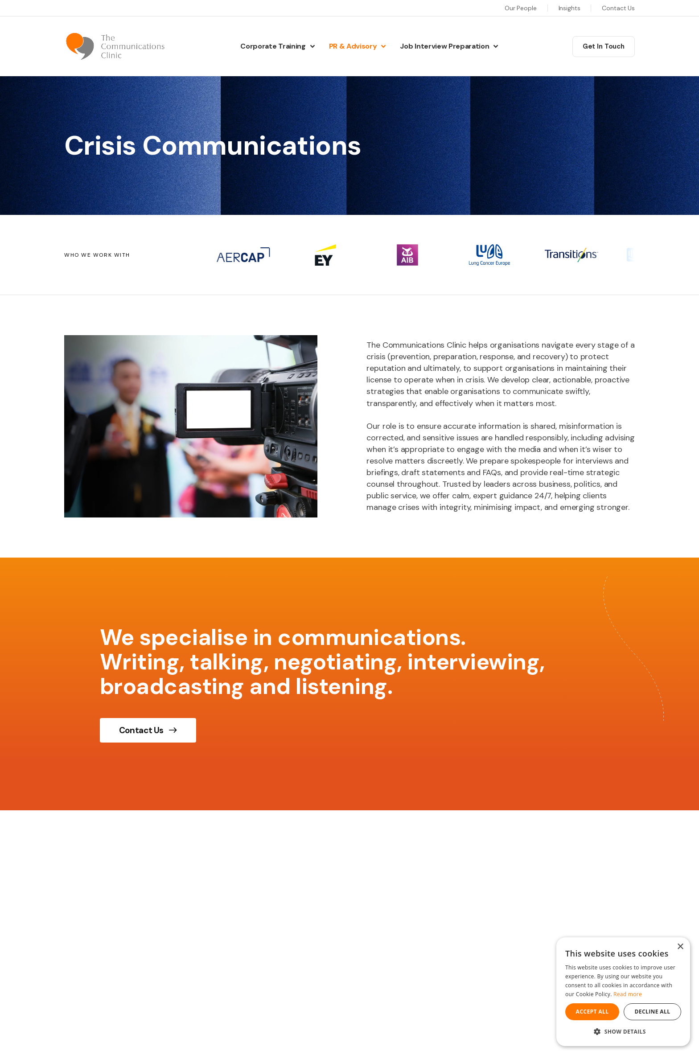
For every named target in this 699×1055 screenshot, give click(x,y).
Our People (521, 8)
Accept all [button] (592, 1011)
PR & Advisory (353, 46)
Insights (569, 8)
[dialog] (623, 991)
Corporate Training (272, 46)
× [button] (680, 947)
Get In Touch (604, 46)
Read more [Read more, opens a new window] (627, 994)
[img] (190, 426)
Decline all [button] (652, 1011)
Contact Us (618, 8)
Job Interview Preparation (444, 46)
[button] (623, 1031)
